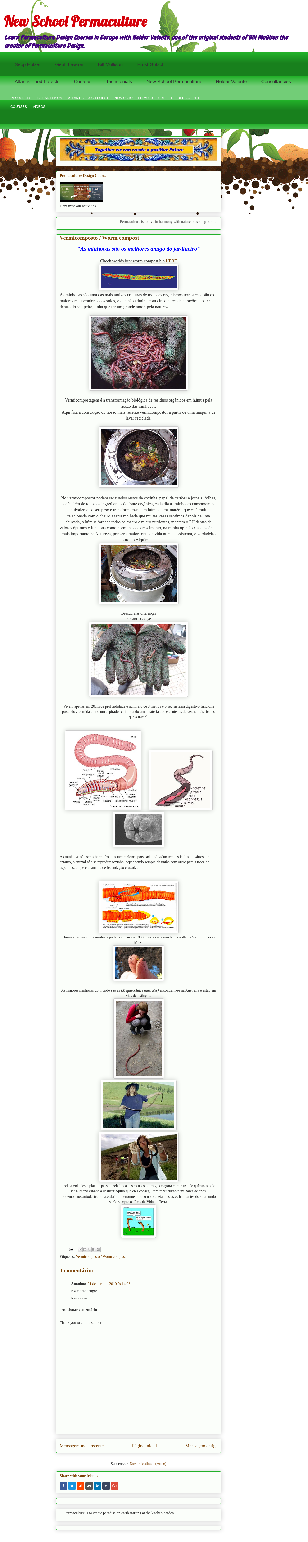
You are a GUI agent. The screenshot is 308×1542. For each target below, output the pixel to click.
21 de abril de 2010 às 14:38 (108, 1284)
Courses (82, 81)
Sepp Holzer (28, 64)
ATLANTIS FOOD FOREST (88, 98)
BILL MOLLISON (49, 98)
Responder (79, 1298)
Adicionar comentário (79, 1310)
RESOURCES (21, 98)
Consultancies (276, 81)
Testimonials (119, 81)
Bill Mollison (110, 64)
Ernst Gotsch (151, 64)
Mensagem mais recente (82, 1445)
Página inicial (144, 1445)
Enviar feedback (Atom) (148, 1464)
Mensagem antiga (201, 1445)
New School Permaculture (75, 21)
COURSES (18, 107)
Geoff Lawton (69, 64)
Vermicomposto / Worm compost (101, 1256)
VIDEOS (39, 107)
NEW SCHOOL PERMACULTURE (139, 98)
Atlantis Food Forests (37, 81)
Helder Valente (231, 81)
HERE (171, 261)
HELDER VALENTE (185, 98)
